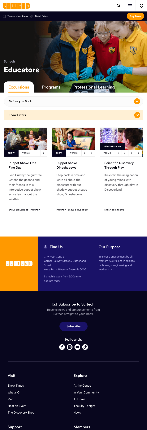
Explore (80, 375)
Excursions (18, 87)
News (77, 412)
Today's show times (15, 16)
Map (13, 399)
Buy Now (135, 16)
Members (82, 427)
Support (15, 427)
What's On (14, 392)
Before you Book (74, 101)
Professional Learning (94, 87)
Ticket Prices (39, 16)
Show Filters (74, 115)
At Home (79, 399)
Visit (11, 375)
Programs (51, 87)
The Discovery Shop (21, 412)
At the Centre (83, 386)
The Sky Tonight (85, 406)
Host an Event (17, 406)
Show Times (16, 386)
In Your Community (86, 392)
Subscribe (73, 326)
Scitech (9, 61)
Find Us (56, 247)
